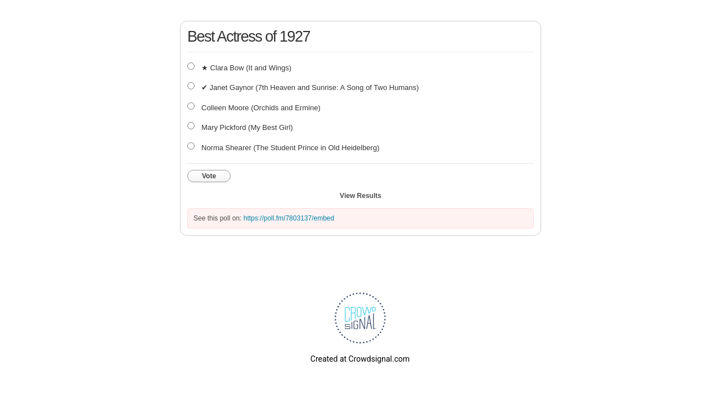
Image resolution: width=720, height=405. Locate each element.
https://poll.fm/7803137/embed (289, 218)
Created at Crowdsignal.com (360, 358)
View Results (360, 196)
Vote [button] (209, 176)
